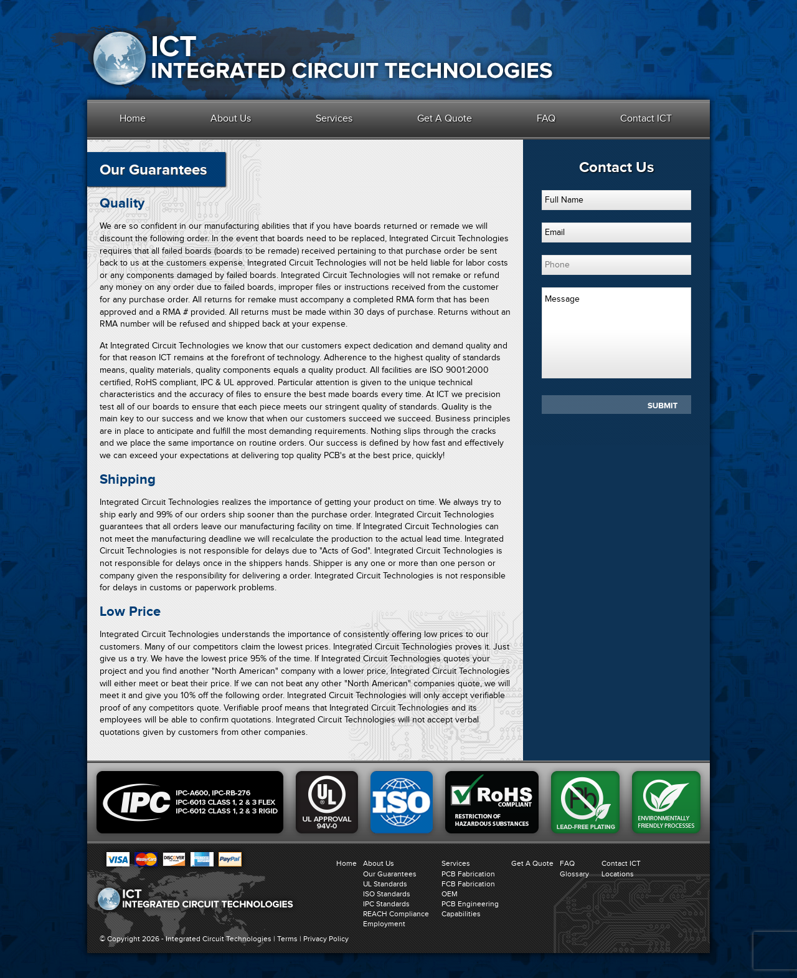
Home (133, 118)
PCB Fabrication (468, 874)
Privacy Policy (326, 938)
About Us (230, 118)
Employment (384, 924)
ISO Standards (386, 894)
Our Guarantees (390, 874)
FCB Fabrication (468, 884)
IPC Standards (386, 904)
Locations (617, 874)
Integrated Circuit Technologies (218, 938)
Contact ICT (646, 118)
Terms (287, 938)
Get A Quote (444, 118)
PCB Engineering (470, 904)
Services (334, 118)
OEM (449, 894)
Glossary (574, 874)
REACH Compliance (396, 914)
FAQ (546, 118)
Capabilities (461, 914)
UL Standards (385, 884)
